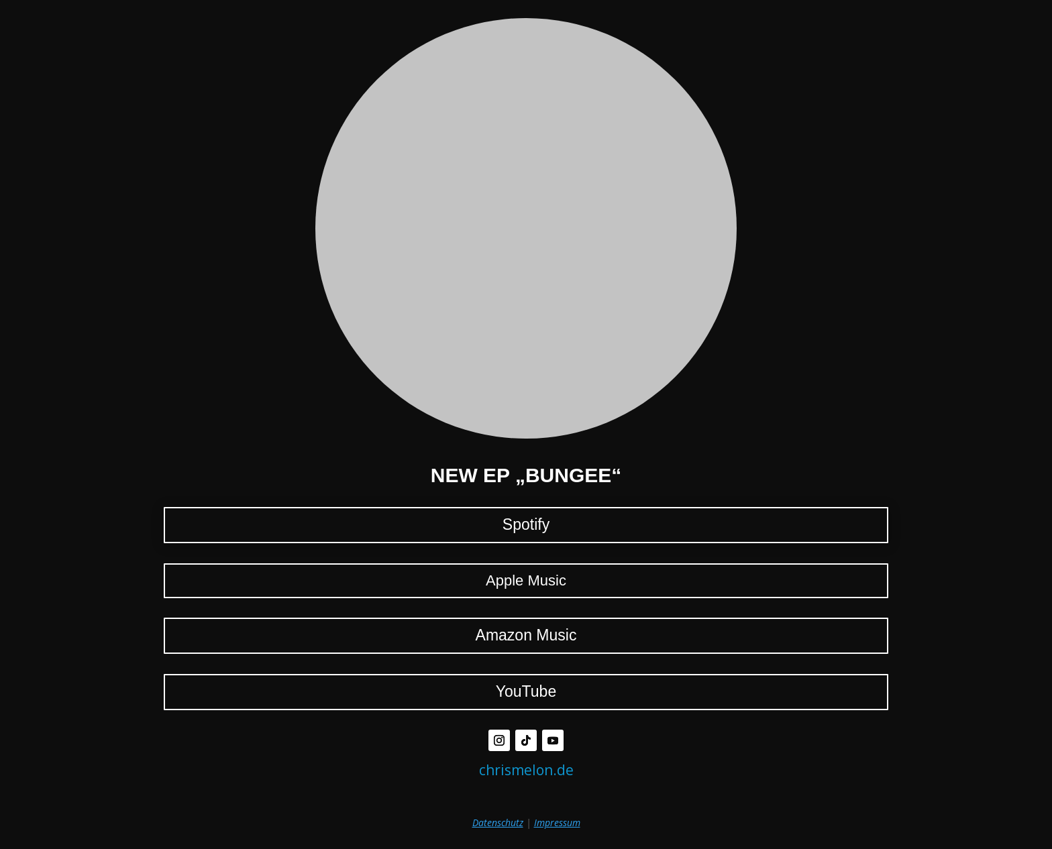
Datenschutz (497, 822)
